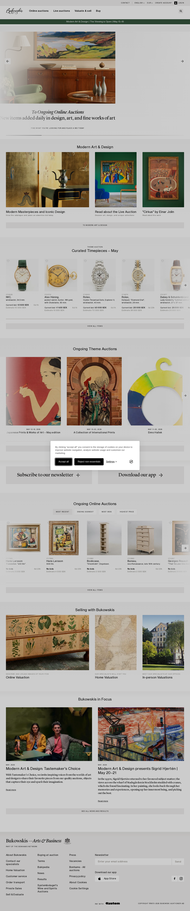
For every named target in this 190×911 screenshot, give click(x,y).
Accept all (63, 461)
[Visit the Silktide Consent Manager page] (131, 461)
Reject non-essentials (89, 461)
